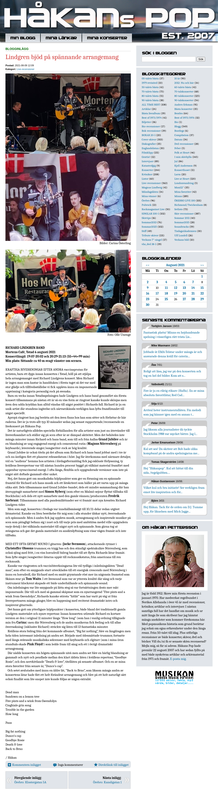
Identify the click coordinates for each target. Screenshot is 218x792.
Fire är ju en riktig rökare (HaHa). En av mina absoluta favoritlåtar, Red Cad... (173, 393)
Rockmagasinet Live (153, 209)
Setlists (178, 209)
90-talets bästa (150, 100)
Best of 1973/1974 (152, 117)
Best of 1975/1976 (184, 117)
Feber (177, 148)
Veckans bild (181, 239)
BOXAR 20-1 (148, 135)
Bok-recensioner (151, 130)
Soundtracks (181, 226)
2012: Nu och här (184, 82)
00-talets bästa (150, 78)
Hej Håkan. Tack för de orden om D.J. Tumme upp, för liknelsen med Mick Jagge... (173, 509)
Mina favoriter (182, 191)
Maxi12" (179, 187)
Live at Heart (181, 178)
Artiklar (146, 109)
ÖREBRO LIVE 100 (184, 200)
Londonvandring (184, 183)
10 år (177, 78)
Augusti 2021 (175, 265)
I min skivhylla (183, 156)
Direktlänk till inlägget (111, 765)
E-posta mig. (178, 659)
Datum (178, 139)
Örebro (146, 200)
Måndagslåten (150, 191)
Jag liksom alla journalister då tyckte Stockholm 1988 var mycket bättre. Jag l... (170, 432)
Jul (176, 161)
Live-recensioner (25, 69)
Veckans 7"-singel (152, 239)
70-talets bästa (150, 91)
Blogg (177, 126)
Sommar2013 (149, 222)
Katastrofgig (149, 165)
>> (202, 265)
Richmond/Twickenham (188, 204)
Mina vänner (149, 196)
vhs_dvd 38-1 (149, 244)
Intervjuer (147, 161)
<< (148, 265)
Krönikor (147, 174)
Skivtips (146, 218)
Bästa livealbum (151, 113)
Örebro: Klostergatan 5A (30, 782)
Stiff (144, 231)
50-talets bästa (150, 87)
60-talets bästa (182, 87)
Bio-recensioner (151, 126)
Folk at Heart (181, 152)
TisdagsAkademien (185, 231)
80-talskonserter (183, 95)
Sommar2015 (181, 222)
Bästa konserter (183, 109)
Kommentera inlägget (24, 765)
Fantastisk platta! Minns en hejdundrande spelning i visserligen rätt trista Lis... (171, 334)
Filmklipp (147, 152)
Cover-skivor (149, 139)
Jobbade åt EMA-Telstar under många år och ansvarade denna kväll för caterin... (172, 354)
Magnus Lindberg (152, 187)
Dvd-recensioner (183, 143)
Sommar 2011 (182, 218)
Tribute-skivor (150, 235)
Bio (176, 122)
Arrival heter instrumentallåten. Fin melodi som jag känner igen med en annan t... (172, 412)
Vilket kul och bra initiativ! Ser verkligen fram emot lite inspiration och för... (174, 490)
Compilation (181, 135)
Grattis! (146, 156)
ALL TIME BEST (151, 104)
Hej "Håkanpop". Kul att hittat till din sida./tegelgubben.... (168, 470)
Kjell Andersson (183, 165)
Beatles (178, 113)
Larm (177, 174)
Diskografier (149, 143)
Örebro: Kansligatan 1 (107, 782)
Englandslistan (150, 148)
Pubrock (146, 204)
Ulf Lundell (180, 235)
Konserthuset (182, 170)
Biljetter (146, 122)
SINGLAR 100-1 (150, 213)
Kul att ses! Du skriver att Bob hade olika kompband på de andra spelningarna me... (171, 451)
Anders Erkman (183, 104)
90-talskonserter (183, 100)
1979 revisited (149, 82)
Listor (145, 178)
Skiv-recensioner (184, 213)
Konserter (147, 170)
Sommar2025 (149, 226)
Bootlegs (179, 130)
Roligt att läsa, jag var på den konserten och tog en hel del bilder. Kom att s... (172, 373)
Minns (178, 196)
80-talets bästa (150, 95)
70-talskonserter (183, 91)
